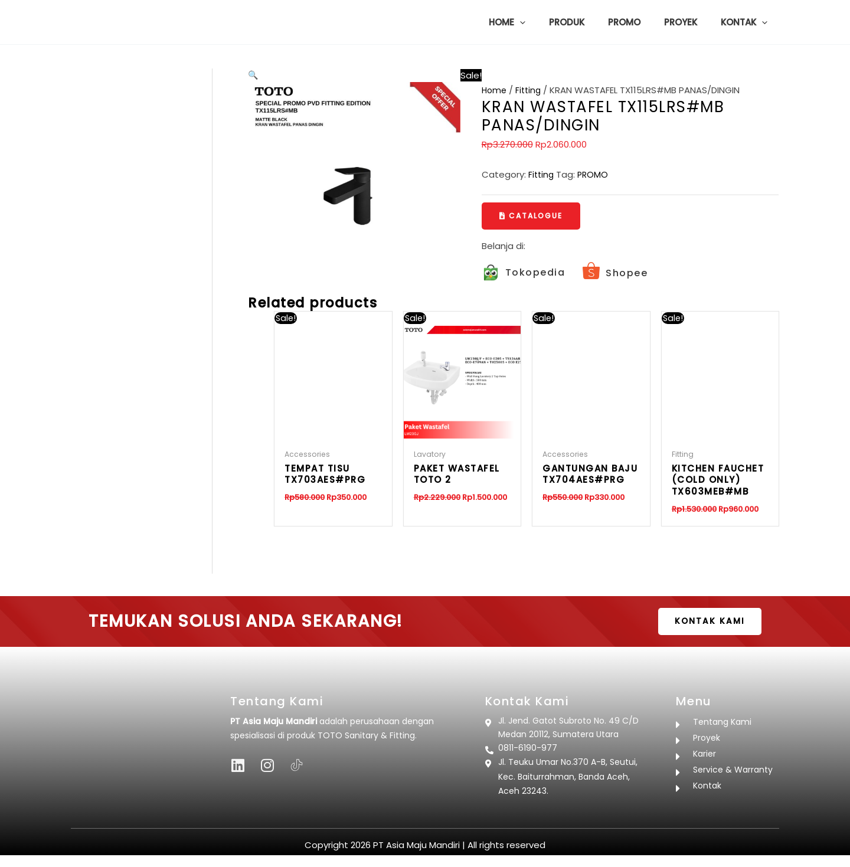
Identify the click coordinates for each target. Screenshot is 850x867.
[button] (546, 22)
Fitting (530, 90)
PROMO (595, 174)
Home (495, 90)
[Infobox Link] (523, 273)
